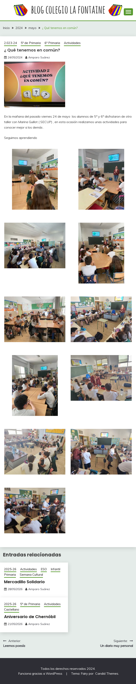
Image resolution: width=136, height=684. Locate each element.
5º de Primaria (31, 43)
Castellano (11, 609)
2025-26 (10, 569)
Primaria (10, 575)
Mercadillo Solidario (24, 582)
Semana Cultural (31, 575)
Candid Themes (106, 673)
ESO (44, 569)
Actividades (72, 43)
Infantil (55, 569)
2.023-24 (10, 43)
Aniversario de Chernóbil (30, 617)
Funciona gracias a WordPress (40, 673)
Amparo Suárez (39, 57)
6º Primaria (52, 43)
